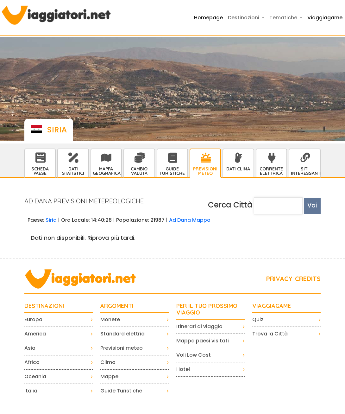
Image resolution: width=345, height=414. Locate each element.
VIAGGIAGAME (271, 306)
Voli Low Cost (193, 355)
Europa (33, 319)
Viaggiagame (324, 17)
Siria (51, 220)
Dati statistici (73, 171)
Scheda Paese (40, 171)
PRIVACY (279, 279)
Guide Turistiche (172, 171)
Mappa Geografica (107, 171)
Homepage (208, 17)
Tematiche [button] (283, 17)
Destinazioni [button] (244, 17)
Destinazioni (44, 306)
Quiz (257, 319)
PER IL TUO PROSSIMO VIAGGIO (206, 309)
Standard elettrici (123, 333)
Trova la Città (270, 333)
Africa (32, 362)
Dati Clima (238, 169)
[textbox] (278, 205)
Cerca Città (230, 205)
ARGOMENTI (117, 306)
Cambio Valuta (139, 171)
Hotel (183, 369)
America (35, 333)
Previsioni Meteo (205, 171)
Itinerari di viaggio (199, 326)
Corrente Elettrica (271, 171)
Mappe (109, 376)
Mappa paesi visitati (202, 340)
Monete (110, 319)
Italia (30, 390)
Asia (29, 348)
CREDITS (308, 279)
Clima (108, 362)
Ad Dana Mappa (189, 220)
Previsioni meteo (121, 348)
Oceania (35, 376)
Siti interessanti (305, 171)
